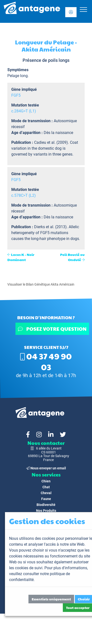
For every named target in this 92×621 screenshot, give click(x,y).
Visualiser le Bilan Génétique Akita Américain (40, 284)
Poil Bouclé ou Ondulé (72, 257)
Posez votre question (52, 328)
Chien (46, 481)
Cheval (46, 493)
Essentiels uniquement (51, 598)
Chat (46, 487)
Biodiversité (46, 505)
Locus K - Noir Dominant (20, 257)
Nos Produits (46, 511)
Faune (46, 499)
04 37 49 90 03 (46, 361)
